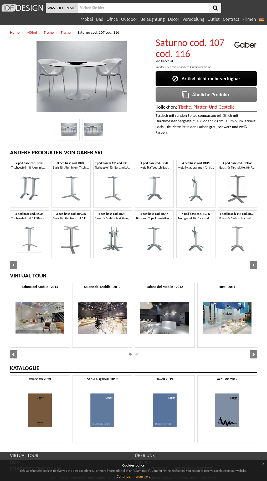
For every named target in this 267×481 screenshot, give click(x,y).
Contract (231, 19)
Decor (173, 19)
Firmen (249, 19)
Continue (124, 476)
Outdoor (129, 19)
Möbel (86, 19)
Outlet (213, 19)
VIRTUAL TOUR (24, 455)
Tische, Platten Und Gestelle (206, 107)
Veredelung (193, 19)
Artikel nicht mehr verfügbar (206, 78)
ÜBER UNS (145, 455)
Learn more (143, 476)
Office (112, 19)
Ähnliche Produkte (206, 95)
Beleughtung (152, 19)
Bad (100, 19)
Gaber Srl (167, 61)
